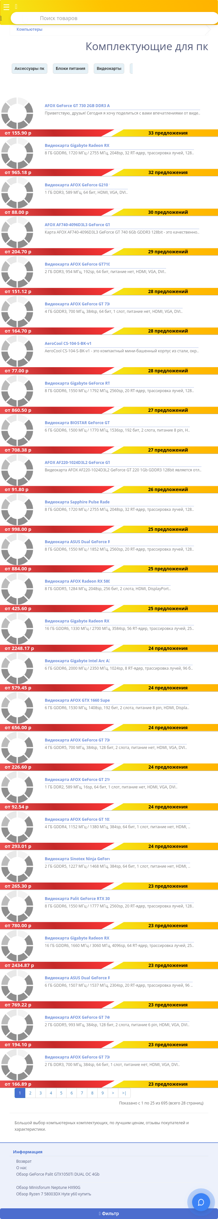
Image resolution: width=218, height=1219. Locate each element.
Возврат (23, 1161)
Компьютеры (29, 29)
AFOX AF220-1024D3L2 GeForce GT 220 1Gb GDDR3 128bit (77, 462)
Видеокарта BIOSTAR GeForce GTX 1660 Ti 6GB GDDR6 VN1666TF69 (77, 423)
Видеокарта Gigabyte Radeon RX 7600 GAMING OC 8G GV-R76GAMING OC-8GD (77, 145)
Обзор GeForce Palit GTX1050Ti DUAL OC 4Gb (58, 1174)
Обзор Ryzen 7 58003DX (38, 1194)
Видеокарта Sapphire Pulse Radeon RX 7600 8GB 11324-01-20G (77, 502)
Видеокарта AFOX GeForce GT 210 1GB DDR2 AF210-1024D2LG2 (77, 779)
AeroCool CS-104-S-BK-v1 (68, 344)
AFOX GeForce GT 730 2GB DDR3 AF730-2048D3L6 (77, 106)
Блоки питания (70, 68)
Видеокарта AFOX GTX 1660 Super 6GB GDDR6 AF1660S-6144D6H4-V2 (77, 700)
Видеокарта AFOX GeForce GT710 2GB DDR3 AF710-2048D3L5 (77, 264)
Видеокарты (109, 68)
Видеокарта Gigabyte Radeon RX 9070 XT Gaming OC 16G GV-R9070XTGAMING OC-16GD (77, 938)
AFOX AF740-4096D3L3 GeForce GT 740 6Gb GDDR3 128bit (77, 225)
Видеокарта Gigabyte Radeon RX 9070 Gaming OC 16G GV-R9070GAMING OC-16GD (77, 621)
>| (124, 1093)
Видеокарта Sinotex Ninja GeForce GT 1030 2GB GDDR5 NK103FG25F (77, 859)
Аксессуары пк (29, 68)
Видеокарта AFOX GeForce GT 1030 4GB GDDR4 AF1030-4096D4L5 (77, 819)
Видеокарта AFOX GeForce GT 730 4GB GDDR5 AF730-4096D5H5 (77, 740)
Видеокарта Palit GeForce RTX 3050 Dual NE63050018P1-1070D (77, 898)
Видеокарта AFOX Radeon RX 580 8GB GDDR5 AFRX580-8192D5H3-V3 (77, 581)
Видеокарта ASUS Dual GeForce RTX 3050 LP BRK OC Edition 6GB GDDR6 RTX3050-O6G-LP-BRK (77, 978)
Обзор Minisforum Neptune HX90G (48, 1187)
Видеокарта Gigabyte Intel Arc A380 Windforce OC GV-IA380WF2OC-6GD (77, 661)
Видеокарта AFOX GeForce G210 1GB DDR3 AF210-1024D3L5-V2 (77, 185)
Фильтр (109, 1213)
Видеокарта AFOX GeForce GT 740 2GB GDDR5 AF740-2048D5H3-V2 (77, 1018)
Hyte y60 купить (76, 1194)
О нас (21, 1167)
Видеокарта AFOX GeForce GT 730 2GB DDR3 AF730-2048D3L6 (77, 1057)
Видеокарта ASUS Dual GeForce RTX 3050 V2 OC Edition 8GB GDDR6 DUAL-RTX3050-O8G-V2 (77, 542)
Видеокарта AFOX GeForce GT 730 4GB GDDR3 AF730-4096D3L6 (77, 304)
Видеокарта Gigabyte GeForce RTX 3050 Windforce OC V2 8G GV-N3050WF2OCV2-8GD (77, 383)
